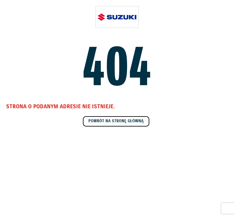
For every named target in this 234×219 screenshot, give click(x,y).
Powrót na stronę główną (116, 121)
